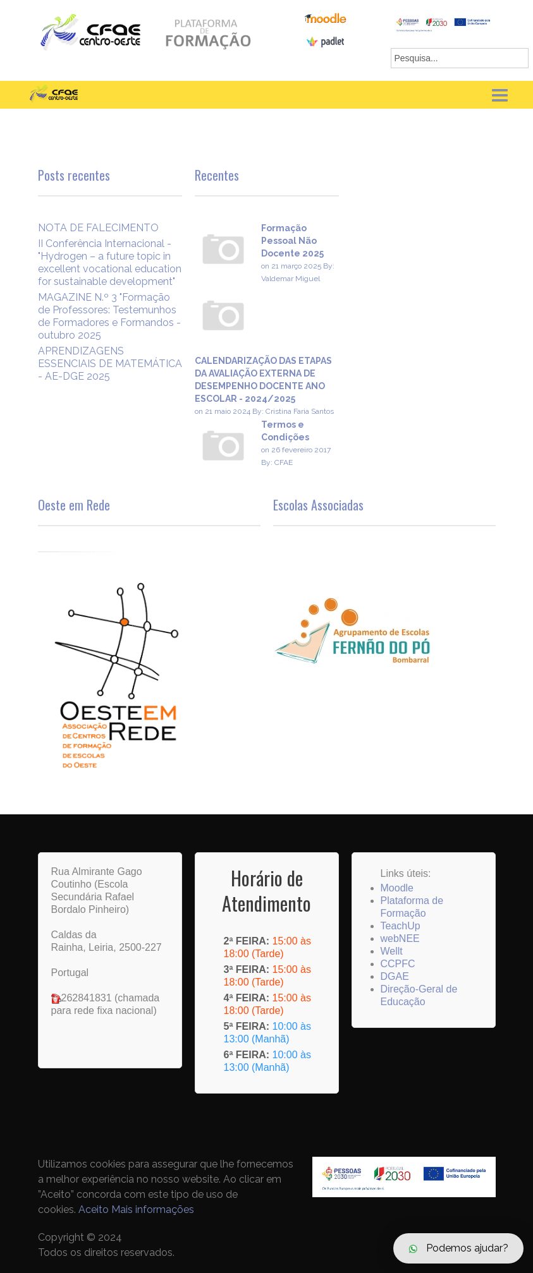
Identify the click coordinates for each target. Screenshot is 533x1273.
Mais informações (152, 1210)
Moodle (397, 888)
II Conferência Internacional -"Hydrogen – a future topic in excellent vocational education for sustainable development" (109, 262)
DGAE (395, 976)
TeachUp (400, 925)
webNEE (400, 938)
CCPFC (398, 963)
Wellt (392, 951)
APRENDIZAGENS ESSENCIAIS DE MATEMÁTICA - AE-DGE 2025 (110, 363)
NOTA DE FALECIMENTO (98, 228)
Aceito (93, 1210)
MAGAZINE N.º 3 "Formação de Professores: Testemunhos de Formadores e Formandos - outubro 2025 (109, 316)
